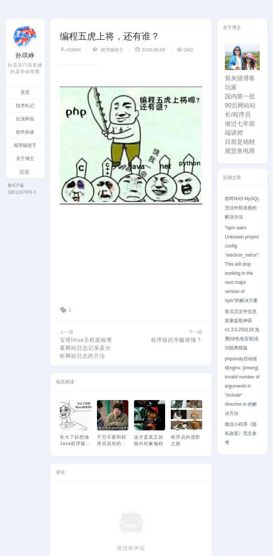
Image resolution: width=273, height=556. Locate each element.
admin (70, 50)
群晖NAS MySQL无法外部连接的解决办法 (242, 208)
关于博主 (25, 158)
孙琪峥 (25, 55)
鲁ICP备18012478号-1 (22, 189)
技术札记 (25, 105)
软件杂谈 (25, 132)
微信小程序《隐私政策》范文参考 (241, 433)
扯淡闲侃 (25, 118)
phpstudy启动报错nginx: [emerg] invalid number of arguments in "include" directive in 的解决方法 (242, 386)
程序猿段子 (25, 145)
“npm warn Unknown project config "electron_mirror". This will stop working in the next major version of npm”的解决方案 (242, 264)
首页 (25, 92)
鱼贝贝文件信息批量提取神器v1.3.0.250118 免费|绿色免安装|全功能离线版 (242, 329)
